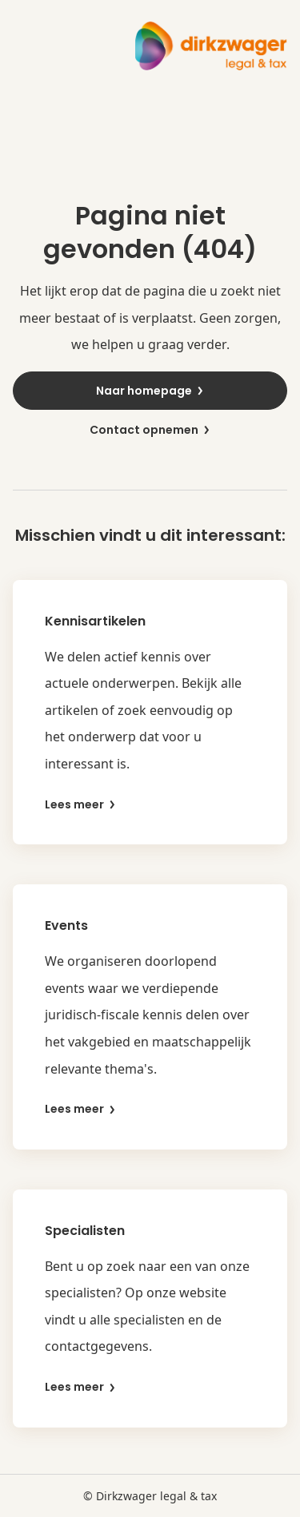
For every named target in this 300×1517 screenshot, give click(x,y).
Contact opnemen (150, 430)
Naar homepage (150, 391)
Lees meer (81, 804)
